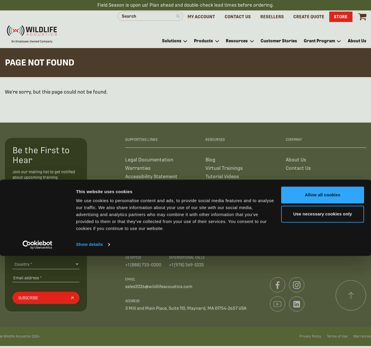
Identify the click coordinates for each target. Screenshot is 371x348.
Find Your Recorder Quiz (232, 195)
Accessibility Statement (151, 178)
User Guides (218, 187)
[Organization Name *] (45, 238)
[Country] (45, 266)
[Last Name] (45, 225)
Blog (210, 161)
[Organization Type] (45, 252)
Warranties (137, 170)
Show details (89, 336)
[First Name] (45, 212)
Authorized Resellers (148, 187)
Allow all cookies (323, 287)
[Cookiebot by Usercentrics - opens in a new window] (37, 336)
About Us (296, 161)
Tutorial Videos (222, 178)
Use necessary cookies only (322, 305)
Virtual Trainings (224, 170)
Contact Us (298, 170)
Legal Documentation (149, 161)
